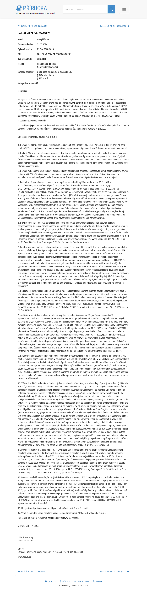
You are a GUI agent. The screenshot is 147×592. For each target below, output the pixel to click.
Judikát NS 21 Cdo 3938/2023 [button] (33, 26)
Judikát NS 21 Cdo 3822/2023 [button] (114, 26)
